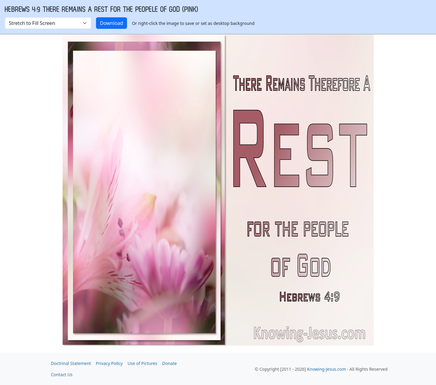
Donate (169, 363)
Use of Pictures (142, 363)
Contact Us (62, 374)
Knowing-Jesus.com (326, 369)
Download (111, 23)
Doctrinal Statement (71, 363)
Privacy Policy (109, 363)
